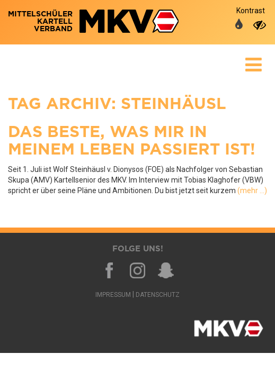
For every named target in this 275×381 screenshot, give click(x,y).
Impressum (113, 294)
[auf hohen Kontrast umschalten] (259, 24)
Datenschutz (158, 294)
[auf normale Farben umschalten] (239, 24)
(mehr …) (252, 190)
